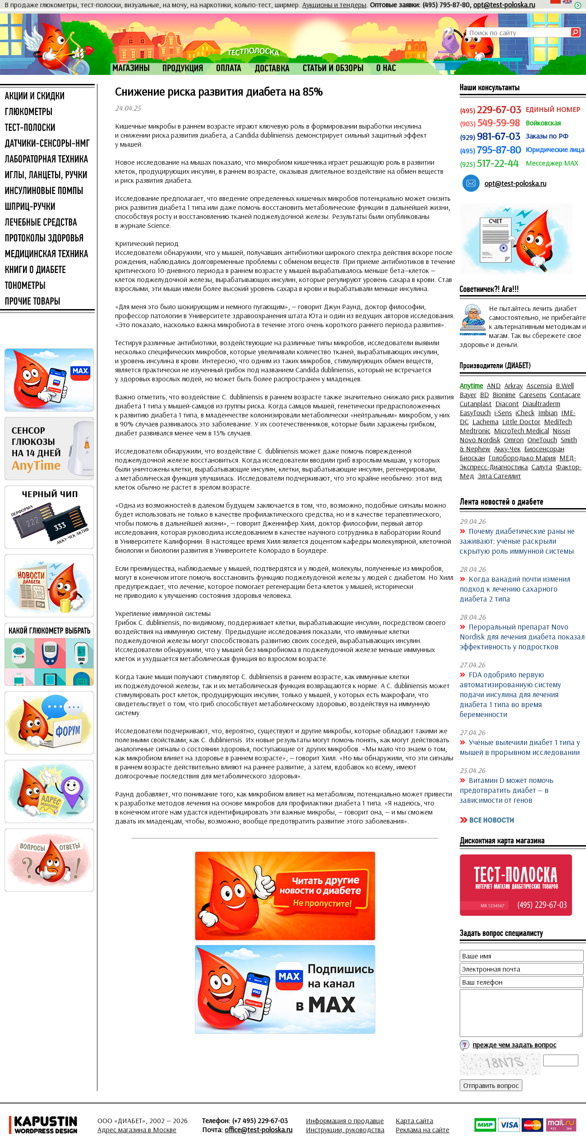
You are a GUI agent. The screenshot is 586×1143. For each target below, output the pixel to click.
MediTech (558, 421)
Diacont (507, 403)
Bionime (504, 394)
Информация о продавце (345, 1120)
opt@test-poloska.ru (504, 4)
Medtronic (475, 430)
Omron (514, 439)
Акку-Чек (507, 448)
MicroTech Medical (521, 430)
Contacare (565, 394)
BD (484, 394)
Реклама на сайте (422, 1129)
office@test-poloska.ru (258, 1129)
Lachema (485, 421)
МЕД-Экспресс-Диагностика (518, 462)
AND (494, 385)
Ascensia (539, 385)
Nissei (561, 430)
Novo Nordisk (480, 439)
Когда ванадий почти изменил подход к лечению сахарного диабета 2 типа (515, 588)
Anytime (471, 385)
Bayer (468, 394)
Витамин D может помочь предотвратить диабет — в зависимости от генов (507, 790)
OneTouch (542, 439)
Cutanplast (476, 403)
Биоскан (472, 457)
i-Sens (503, 412)
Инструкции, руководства (345, 1129)
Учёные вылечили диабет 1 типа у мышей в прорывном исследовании (520, 747)
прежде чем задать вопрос (514, 1044)
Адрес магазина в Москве (136, 1129)
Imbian (548, 412)
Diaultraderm (541, 403)
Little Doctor (521, 421)
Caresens (532, 394)
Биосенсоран (544, 448)
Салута (541, 466)
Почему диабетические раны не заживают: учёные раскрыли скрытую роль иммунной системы (517, 540)
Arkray (513, 385)
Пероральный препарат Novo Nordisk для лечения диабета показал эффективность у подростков (522, 636)
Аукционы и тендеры (334, 4)
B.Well (565, 385)
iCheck (525, 412)
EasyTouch (475, 412)
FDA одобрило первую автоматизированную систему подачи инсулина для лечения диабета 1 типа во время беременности (510, 694)
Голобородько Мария (522, 457)
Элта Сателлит (499, 475)
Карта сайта (414, 1120)
